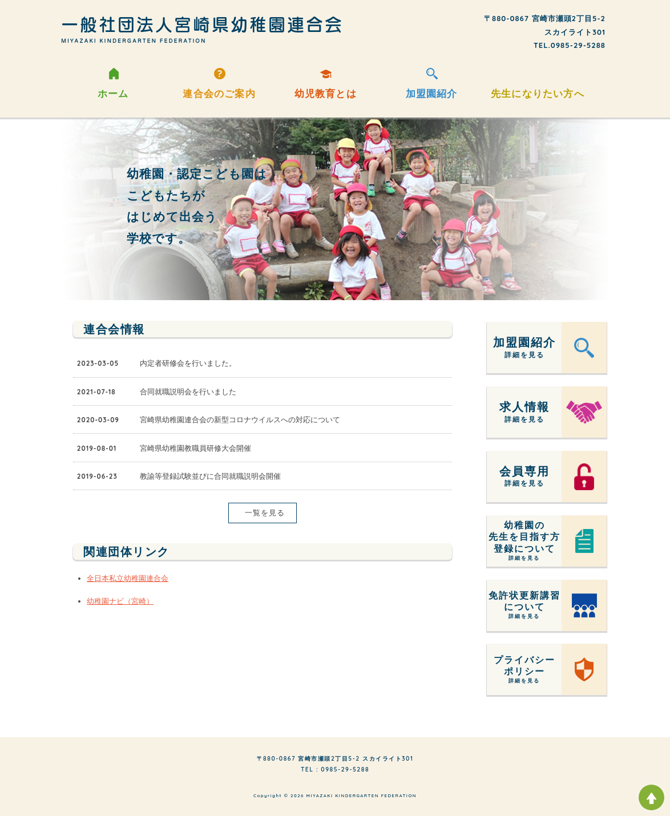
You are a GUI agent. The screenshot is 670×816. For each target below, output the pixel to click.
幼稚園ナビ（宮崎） (120, 600)
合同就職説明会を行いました (188, 391)
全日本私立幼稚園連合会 (127, 578)
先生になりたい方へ (537, 90)
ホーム (113, 90)
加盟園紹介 (432, 90)
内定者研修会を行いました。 (188, 362)
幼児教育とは (325, 90)
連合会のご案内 (219, 90)
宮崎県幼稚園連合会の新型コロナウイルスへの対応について (240, 419)
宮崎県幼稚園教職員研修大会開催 (195, 448)
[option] (335, 209)
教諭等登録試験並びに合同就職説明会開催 (210, 475)
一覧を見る (262, 512)
